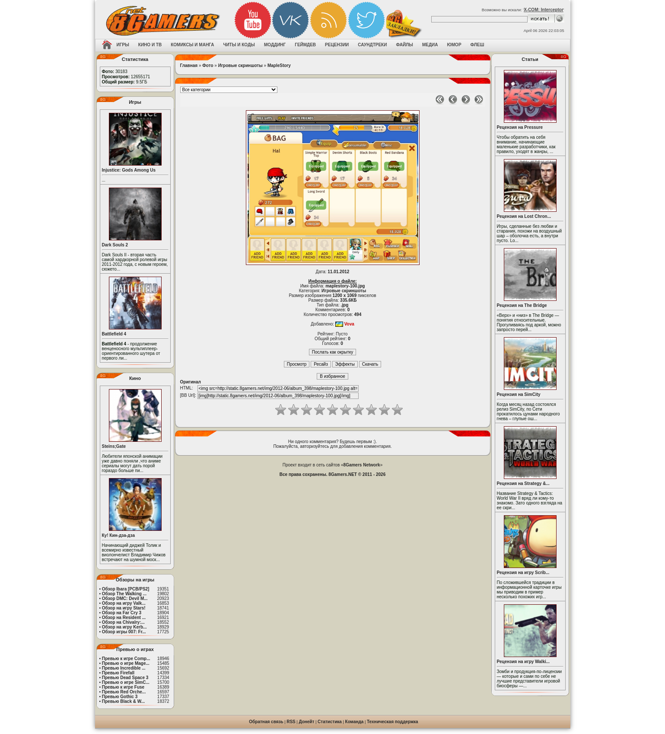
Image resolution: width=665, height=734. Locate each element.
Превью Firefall (118, 672)
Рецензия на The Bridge (522, 305)
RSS (291, 721)
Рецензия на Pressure (520, 127)
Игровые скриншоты (240, 65)
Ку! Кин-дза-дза (118, 535)
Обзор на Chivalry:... (123, 622)
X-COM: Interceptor (543, 9)
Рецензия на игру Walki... (523, 661)
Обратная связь (266, 721)
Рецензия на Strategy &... (523, 483)
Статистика (330, 721)
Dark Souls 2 (115, 245)
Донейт (306, 721)
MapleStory (279, 65)
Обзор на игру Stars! (124, 608)
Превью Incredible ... (124, 668)
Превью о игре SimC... (126, 682)
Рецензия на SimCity (519, 394)
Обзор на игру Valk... (124, 603)
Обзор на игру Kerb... (124, 627)
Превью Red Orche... (124, 691)
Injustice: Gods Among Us (129, 170)
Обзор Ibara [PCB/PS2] (126, 589)
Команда (354, 721)
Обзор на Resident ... (124, 617)
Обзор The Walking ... (124, 593)
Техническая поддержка (392, 721)
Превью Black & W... (123, 701)
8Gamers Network (362, 465)
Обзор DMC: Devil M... (125, 598)
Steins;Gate (114, 446)
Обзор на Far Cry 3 (121, 612)
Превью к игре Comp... (126, 658)
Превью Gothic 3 (119, 696)
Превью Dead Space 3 (125, 677)
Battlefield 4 (114, 334)
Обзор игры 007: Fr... (124, 631)
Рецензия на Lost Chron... (524, 216)
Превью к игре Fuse (123, 687)
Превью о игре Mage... (126, 663)
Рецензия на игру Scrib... (523, 572)
